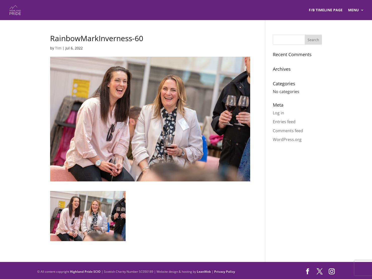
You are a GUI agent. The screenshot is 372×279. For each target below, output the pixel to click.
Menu (353, 10)
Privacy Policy (224, 271)
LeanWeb (204, 271)
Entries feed (284, 121)
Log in (278, 113)
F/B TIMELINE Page (326, 10)
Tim (58, 48)
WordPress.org (287, 139)
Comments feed (288, 130)
